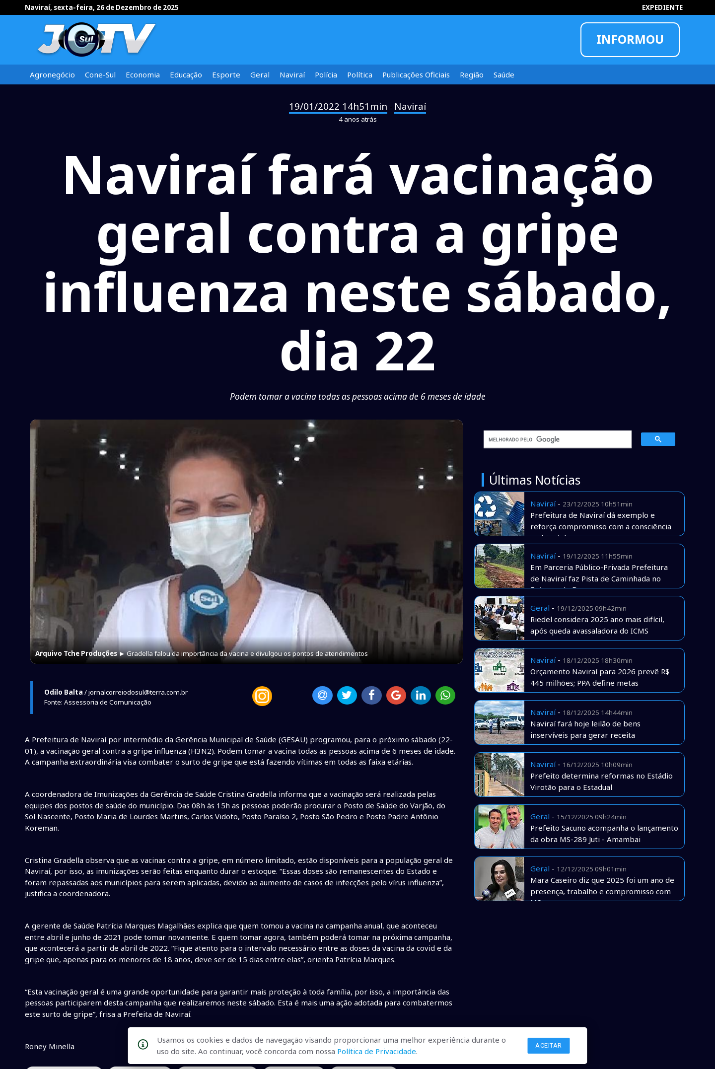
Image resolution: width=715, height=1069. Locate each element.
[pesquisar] (554, 439)
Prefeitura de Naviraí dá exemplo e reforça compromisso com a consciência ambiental (600, 526)
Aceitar (548, 1045)
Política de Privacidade (376, 1051)
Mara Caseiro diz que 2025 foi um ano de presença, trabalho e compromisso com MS (602, 891)
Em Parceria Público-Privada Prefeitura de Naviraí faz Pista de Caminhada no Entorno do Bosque (599, 578)
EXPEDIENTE (662, 7)
